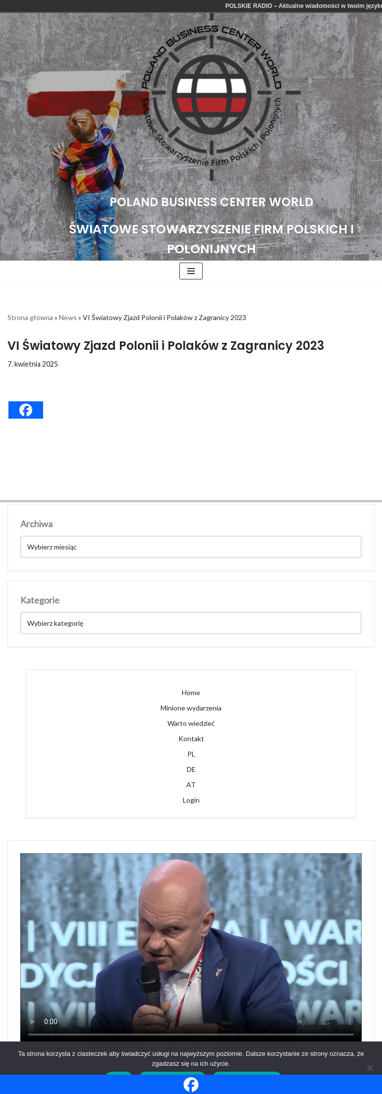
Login (191, 800)
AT (191, 784)
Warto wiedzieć (191, 723)
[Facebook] (25, 410)
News (68, 317)
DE (191, 769)
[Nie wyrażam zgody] (370, 1068)
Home (191, 692)
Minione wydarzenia (191, 708)
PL (191, 754)
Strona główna (30, 317)
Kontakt (191, 738)
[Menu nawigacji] (191, 271)
